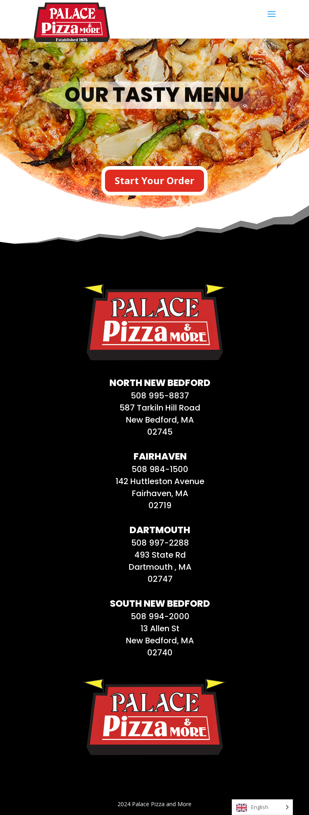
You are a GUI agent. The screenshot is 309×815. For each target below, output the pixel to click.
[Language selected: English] (262, 807)
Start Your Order (154, 180)
